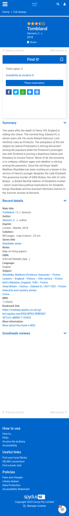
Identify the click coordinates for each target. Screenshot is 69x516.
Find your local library (14, 457)
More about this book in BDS (18, 325)
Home (5, 11)
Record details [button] (12, 201)
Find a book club (11, 465)
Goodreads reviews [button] (16, 333)
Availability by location (20, 75)
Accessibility (9, 445)
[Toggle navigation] (5, 3)
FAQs (5, 437)
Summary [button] (9, 123)
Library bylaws (10, 481)
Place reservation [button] (42, 82)
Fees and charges (12, 477)
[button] (61, 59)
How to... (7, 433)
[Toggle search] (58, 4)
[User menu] (65, 4)
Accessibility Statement (16, 489)
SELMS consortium (13, 461)
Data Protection (11, 485)
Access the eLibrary (13, 441)
